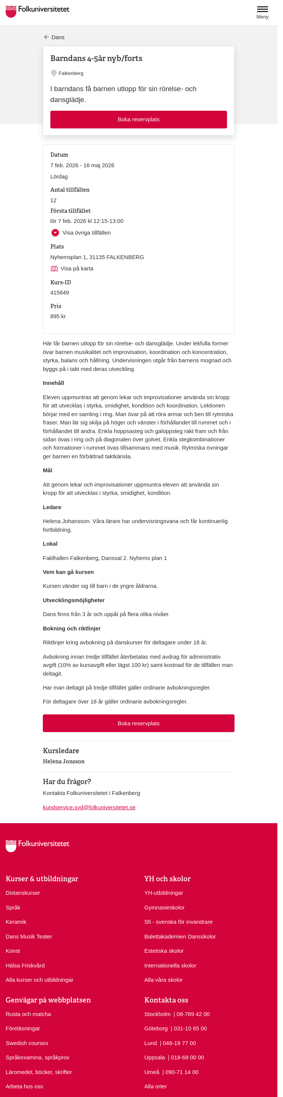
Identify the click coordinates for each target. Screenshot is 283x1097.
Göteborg (156, 1028)
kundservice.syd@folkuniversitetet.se (89, 807)
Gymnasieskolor (164, 907)
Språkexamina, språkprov (38, 1057)
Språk (13, 907)
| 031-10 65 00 (189, 1027)
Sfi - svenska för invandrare (178, 921)
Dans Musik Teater (29, 936)
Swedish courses (27, 1043)
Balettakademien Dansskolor (180, 936)
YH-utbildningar (163, 893)
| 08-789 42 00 (192, 1013)
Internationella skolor (170, 965)
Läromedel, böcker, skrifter (39, 1072)
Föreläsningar (23, 1028)
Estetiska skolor (164, 950)
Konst (13, 950)
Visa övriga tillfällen (85, 232)
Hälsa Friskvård (25, 965)
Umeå (151, 1072)
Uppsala (154, 1057)
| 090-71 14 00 (180, 1071)
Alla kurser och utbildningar (40, 979)
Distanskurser (23, 893)
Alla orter (155, 1086)
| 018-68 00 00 (186, 1056)
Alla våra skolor (163, 979)
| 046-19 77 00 (178, 1042)
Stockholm (157, 1014)
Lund (150, 1043)
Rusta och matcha (28, 1014)
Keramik (16, 921)
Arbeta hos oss (24, 1086)
